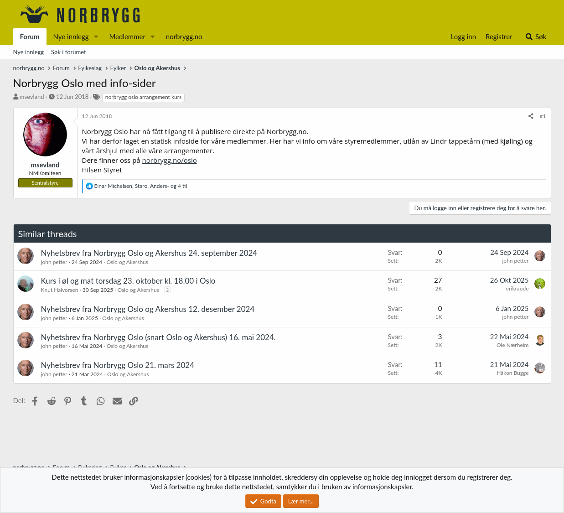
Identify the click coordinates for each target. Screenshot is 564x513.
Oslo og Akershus (127, 262)
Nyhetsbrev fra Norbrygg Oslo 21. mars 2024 (118, 365)
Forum (30, 36)
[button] (95, 36)
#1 (543, 116)
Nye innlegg (71, 36)
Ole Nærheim (513, 345)
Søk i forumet (68, 52)
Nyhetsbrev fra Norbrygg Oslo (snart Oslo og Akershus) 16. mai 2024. (158, 337)
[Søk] (535, 36)
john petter (54, 262)
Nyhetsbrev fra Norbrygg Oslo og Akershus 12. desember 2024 (148, 309)
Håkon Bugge (512, 372)
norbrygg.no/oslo (169, 160)
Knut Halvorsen (59, 289)
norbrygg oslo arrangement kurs (143, 96)
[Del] (531, 116)
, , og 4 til (140, 185)
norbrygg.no (184, 36)
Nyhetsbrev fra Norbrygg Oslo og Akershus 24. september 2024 (149, 253)
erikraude (517, 288)
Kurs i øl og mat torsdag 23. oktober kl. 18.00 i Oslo (128, 280)
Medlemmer (127, 36)
